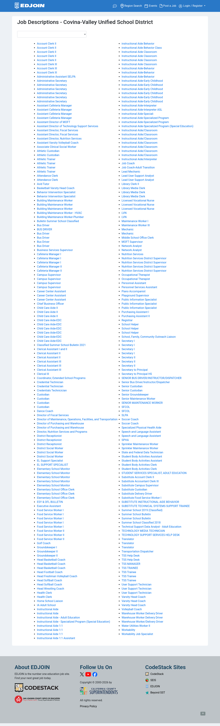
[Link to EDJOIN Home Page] (30, 5)
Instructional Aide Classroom (139, 52)
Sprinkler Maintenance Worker (140, 444)
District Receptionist (49, 435)
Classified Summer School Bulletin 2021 (61, 345)
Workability (128, 630)
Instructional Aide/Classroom (139, 130)
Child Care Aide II (47, 307)
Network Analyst (132, 246)
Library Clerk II (130, 184)
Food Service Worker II (50, 530)
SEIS (150, 680)
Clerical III (43, 374)
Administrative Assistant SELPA (56, 76)
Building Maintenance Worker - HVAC (59, 213)
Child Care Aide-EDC (49, 320)
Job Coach (128, 163)
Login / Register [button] (191, 6)
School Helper (130, 324)
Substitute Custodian (134, 489)
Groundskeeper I (47, 547)
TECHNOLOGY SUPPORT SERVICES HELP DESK (151, 535)
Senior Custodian (132, 386)
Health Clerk (44, 592)
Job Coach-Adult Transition (138, 167)
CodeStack (154, 674)
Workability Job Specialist (137, 634)
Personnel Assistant (134, 283)
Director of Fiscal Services (53, 415)
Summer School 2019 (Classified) (142, 510)
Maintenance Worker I (135, 221)
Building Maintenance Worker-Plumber (60, 217)
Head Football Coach (50, 572)
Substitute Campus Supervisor (140, 485)
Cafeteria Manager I (49, 254)
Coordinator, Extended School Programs (61, 378)
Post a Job (169, 6)
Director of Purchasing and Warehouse (60, 423)
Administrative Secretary (52, 80)
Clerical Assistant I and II (52, 349)
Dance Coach (45, 411)
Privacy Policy (88, 706)
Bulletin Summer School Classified (58, 221)
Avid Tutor (43, 184)
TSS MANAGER (131, 563)
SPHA (125, 440)
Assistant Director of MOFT (53, 122)
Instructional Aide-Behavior (138, 68)
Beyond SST (155, 692)
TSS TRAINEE (130, 568)
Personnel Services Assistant (139, 287)
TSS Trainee (129, 572)
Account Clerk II (46, 43)
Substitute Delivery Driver (137, 493)
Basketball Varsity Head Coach (55, 188)
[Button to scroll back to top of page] (202, 714)
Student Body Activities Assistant (142, 456)
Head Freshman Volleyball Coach (57, 576)
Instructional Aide (47, 609)
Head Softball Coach (49, 580)
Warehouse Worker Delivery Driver (142, 613)
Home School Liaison (50, 601)
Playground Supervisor (135, 295)
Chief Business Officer (50, 303)
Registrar (127, 320)
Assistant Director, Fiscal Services (57, 130)
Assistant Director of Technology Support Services (67, 126)
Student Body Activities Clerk (139, 464)
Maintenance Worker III (136, 225)
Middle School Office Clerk (138, 237)
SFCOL (126, 407)
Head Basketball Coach (51, 559)
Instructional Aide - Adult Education (58, 617)
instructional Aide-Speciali (137, 113)
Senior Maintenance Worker (138, 398)
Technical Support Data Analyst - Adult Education (151, 526)
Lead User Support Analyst (138, 175)
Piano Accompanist (134, 291)
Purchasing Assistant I (135, 312)
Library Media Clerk (133, 188)
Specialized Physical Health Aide (141, 427)
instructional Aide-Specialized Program (145, 118)
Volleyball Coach (132, 609)
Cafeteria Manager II (49, 266)
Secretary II (128, 357)
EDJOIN (152, 686)
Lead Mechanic (131, 171)
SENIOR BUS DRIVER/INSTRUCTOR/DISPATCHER (152, 378)
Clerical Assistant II (48, 353)
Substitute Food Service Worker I (141, 497)
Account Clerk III (47, 64)
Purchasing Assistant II (136, 316)
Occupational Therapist (136, 274)
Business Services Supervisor (55, 250)
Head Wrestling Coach (50, 588)
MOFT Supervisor (132, 241)
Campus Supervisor (49, 274)
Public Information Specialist (139, 299)
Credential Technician (50, 382)
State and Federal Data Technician (142, 452)
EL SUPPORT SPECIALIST (52, 464)
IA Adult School (46, 605)
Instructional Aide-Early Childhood (142, 80)
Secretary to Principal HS (137, 374)
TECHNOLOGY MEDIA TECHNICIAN (143, 530)
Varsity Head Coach (134, 597)
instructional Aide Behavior (138, 43)
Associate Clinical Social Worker (56, 146)
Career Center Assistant (51, 291)
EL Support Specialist (50, 460)
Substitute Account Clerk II (138, 477)
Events (154, 5)
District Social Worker (50, 448)
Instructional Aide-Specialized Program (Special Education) (157, 126)
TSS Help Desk (131, 555)
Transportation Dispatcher (137, 551)
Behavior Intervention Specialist (56, 192)
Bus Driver (43, 225)
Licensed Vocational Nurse (138, 200)
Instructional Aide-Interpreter (139, 105)
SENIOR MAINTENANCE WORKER (142, 402)
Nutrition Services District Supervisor (144, 258)
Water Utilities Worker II (136, 625)
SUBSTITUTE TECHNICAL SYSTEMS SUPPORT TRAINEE (156, 506)
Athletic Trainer (46, 159)
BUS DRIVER (44, 229)
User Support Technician (137, 584)
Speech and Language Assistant (141, 431)
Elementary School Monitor (53, 469)
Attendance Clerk (47, 175)
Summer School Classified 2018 (141, 522)
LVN (124, 213)
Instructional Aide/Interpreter (139, 159)
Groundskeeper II (47, 551)
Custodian (43, 394)
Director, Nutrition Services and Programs (62, 431)
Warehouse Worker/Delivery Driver (142, 621)
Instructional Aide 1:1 (50, 625)
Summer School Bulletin (136, 514)
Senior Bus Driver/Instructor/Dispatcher (146, 382)
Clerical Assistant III (49, 361)
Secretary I (128, 341)
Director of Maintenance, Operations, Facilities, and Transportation (77, 419)
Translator (128, 539)
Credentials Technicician (52, 390)
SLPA (125, 415)
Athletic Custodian (48, 151)
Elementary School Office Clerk (55, 489)
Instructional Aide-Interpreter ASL (142, 109)
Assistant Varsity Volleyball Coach (58, 142)
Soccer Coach (130, 419)
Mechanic (128, 229)
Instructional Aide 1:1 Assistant (56, 638)
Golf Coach (44, 543)
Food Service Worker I (50, 510)
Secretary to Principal (135, 369)
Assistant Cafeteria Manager (54, 105)
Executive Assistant (49, 506)
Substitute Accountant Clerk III (140, 481)
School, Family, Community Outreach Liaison (149, 336)
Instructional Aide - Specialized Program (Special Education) (73, 621)
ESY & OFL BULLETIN (50, 502)
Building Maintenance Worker (55, 200)
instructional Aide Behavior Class (142, 47)
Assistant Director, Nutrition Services (59, 138)
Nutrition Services (132, 254)
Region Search (132, 5)
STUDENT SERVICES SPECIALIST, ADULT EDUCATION (154, 473)
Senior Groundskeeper (135, 394)
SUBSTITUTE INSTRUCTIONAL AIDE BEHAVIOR (150, 502)
